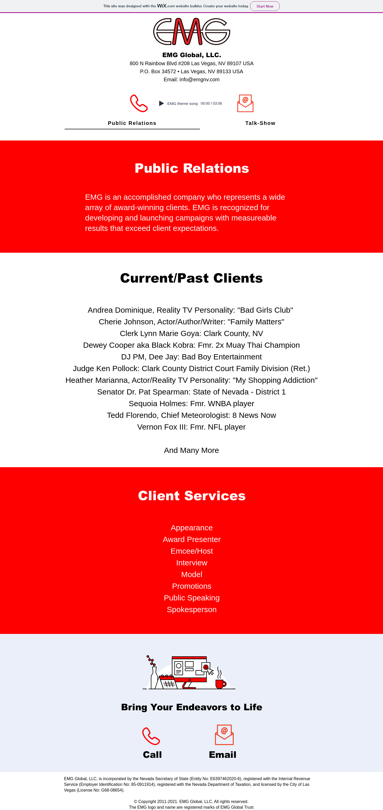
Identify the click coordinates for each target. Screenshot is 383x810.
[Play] (161, 103)
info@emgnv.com (199, 79)
